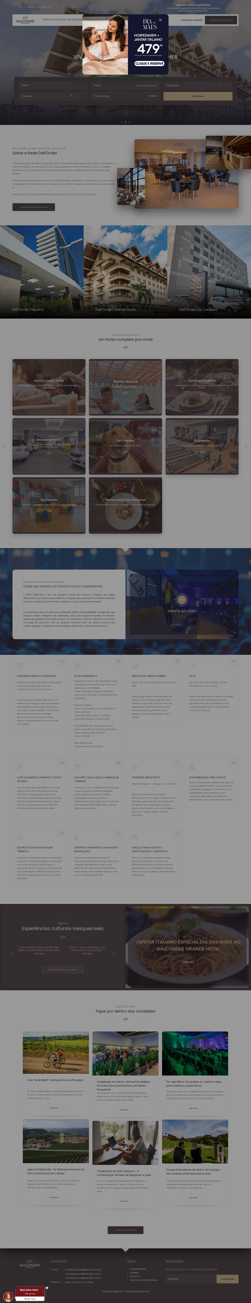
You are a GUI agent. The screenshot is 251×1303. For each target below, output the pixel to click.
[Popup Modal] (121, 44)
